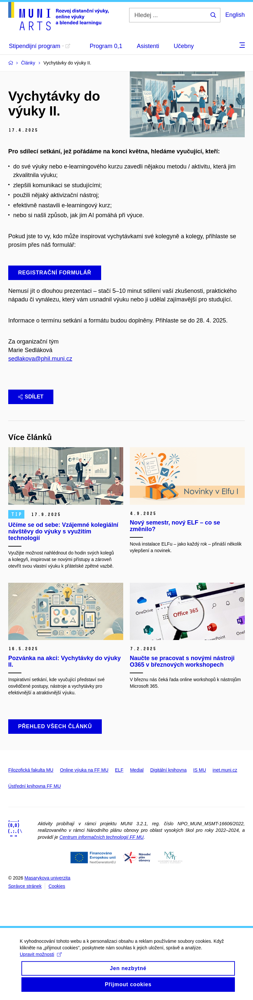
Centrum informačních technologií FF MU (101, 837)
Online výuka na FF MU (84, 770)
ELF (119, 770)
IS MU (199, 770)
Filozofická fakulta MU (30, 770)
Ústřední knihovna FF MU (34, 786)
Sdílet (30, 396)
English (235, 15)
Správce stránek (25, 886)
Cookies (56, 886)
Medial (137, 770)
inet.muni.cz (224, 770)
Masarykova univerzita (47, 878)
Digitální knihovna (168, 770)
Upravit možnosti (41, 959)
